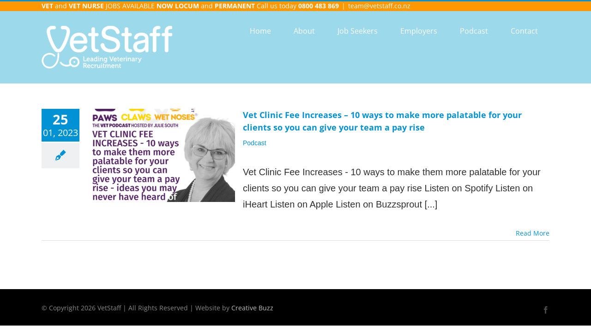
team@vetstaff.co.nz (379, 5)
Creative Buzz (252, 307)
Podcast (254, 143)
